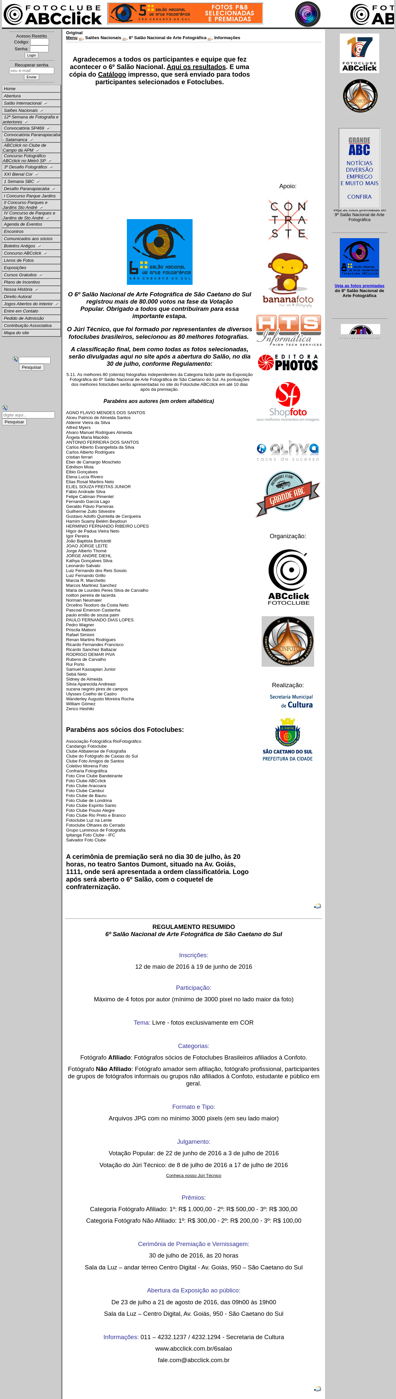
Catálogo (112, 74)
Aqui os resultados (196, 66)
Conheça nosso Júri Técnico (193, 1175)
